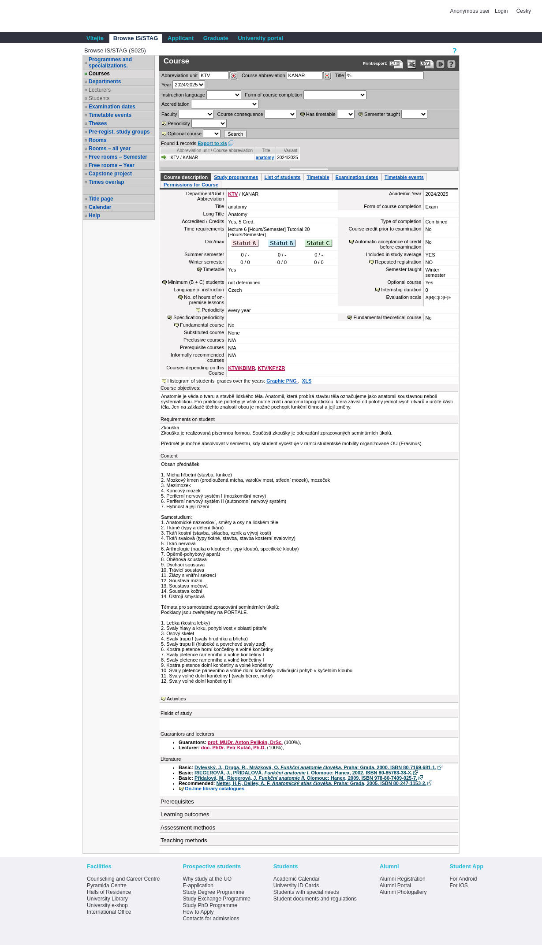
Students (99, 98)
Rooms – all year (110, 148)
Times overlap (106, 182)
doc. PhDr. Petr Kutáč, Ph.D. (233, 747)
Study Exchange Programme (216, 899)
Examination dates (112, 107)
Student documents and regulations (315, 899)
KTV (233, 194)
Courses (99, 74)
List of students (283, 177)
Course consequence (240, 114)
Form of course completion (273, 94)
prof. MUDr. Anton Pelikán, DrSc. (245, 742)
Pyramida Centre (107, 885)
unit (179, 75)
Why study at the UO (207, 879)
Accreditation (175, 104)
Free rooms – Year (112, 165)
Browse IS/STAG (135, 38)
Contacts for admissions (211, 918)
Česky (523, 11)
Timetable (318, 177)
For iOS (458, 885)
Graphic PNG (282, 380)
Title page (101, 199)
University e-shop (107, 905)
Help (94, 215)
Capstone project (110, 174)
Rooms (98, 140)
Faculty (169, 114)
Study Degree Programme (213, 892)
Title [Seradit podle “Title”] (266, 150)
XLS (306, 380)
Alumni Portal (395, 885)
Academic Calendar (296, 879)
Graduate (215, 38)
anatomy (265, 157)
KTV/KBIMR (241, 368)
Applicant (181, 38)
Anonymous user (470, 11)
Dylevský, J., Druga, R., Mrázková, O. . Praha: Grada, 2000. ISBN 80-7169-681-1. (315, 767)
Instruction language (183, 94)
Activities (176, 698)
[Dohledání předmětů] (327, 75)
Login (501, 11)
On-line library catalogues (214, 788)
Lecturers (100, 90)
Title (339, 75)
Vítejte (95, 38)
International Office (109, 912)
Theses (98, 123)
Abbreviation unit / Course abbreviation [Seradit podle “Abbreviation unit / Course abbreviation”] (215, 150)
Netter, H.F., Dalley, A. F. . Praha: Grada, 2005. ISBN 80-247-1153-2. (321, 783)
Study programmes (236, 177)
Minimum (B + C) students (196, 282)
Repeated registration (398, 261)
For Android (463, 879)
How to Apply (198, 912)
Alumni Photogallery (403, 892)
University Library (107, 899)
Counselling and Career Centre (123, 879)
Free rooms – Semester (118, 157)
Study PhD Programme (210, 905)
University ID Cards (296, 885)
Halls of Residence (109, 892)
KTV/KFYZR (271, 368)
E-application (198, 885)
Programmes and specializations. (110, 62)
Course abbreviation (263, 75)
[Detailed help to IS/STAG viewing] (451, 64)
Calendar (100, 207)
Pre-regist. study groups (119, 132)
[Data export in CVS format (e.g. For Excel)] (427, 64)
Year (166, 84)
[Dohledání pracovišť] (233, 75)
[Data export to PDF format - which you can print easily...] (396, 64)
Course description (186, 177)
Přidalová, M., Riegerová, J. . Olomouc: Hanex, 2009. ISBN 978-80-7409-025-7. (305, 778)
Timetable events (110, 115)
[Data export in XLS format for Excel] (412, 64)
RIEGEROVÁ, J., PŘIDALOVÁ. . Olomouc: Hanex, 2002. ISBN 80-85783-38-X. (303, 772)
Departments (105, 81)
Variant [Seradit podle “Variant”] (290, 150)
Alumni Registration (403, 879)
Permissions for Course (191, 184)
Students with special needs (306, 892)
